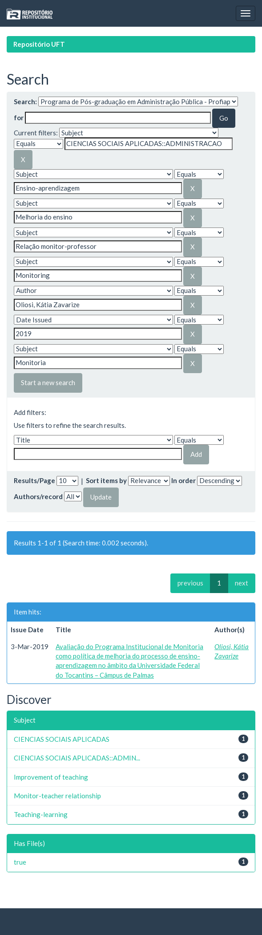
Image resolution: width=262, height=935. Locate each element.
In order (183, 480)
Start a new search (48, 382)
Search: (25, 102)
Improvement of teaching (51, 777)
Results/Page (34, 480)
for (19, 118)
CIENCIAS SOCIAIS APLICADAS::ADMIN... (77, 758)
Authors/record (38, 496)
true (20, 862)
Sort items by (106, 480)
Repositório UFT (39, 44)
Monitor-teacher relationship (57, 796)
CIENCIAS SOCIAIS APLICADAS (61, 739)
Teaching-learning (41, 814)
